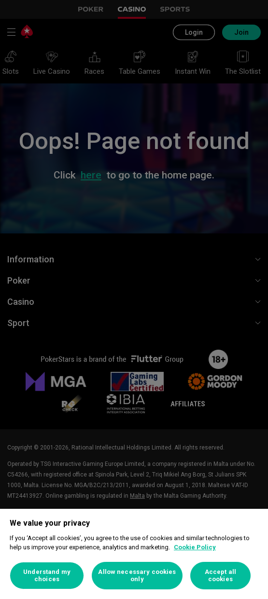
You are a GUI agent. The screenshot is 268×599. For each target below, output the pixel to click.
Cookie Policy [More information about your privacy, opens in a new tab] (195, 547)
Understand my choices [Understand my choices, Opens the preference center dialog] (47, 575)
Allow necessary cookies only (137, 575)
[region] (134, 554)
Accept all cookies (220, 575)
